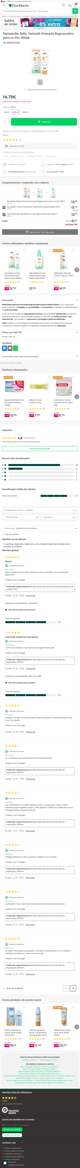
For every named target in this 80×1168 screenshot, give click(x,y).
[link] (18, 438)
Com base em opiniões (12, 1104)
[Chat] (63, 5)
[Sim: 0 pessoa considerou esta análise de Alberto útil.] (16, 595)
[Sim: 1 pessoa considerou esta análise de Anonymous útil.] (16, 831)
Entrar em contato (12, 1129)
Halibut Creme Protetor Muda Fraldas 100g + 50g (53, 1080)
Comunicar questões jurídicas (11, 363)
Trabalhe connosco (12, 1153)
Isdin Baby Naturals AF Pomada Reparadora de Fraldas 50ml (40, 587)
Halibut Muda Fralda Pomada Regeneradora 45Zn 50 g (39, 1074)
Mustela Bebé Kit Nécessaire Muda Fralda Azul (21, 1076)
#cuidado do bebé (17, 156)
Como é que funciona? (13, 1151)
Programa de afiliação (13, 1156)
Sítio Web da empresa (13, 1165)
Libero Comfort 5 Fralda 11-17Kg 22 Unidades (39, 1069)
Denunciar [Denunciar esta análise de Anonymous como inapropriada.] (30, 779)
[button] (69, 5)
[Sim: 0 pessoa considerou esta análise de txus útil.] (16, 668)
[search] (75, 11)
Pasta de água (45, 1060)
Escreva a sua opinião (40, 448)
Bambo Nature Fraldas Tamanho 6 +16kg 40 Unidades (39, 1071)
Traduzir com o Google (15, 580)
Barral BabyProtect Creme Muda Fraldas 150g (57, 1076)
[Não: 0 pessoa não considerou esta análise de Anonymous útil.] (22, 779)
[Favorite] (24, 251)
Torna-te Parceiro (11, 1159)
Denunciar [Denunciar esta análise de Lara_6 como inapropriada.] (30, 732)
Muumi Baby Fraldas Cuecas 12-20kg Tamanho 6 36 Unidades (39, 1078)
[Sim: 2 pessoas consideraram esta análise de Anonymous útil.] (16, 779)
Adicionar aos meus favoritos (40, 90)
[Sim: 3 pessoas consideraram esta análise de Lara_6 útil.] (16, 732)
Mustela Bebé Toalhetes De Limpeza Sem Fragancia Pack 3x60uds (39, 1083)
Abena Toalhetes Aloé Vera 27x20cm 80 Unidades (39, 1067)
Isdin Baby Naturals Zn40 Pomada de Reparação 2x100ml (36, 660)
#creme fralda (50, 156)
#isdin (5, 156)
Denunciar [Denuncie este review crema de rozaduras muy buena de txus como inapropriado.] (30, 668)
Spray (55, 1060)
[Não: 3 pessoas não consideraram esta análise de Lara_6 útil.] (22, 732)
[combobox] (44, 528)
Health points (9, 1162)
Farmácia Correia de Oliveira (23, 152)
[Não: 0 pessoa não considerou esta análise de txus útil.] (22, 668)
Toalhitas (33, 1060)
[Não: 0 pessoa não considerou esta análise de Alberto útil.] (22, 595)
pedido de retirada (12, 1135)
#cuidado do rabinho (35, 156)
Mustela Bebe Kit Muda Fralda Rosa (20, 1080)
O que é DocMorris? (12, 1148)
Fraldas (25, 1060)
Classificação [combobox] (22, 517)
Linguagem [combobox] (59, 517)
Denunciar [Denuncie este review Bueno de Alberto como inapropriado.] (30, 595)
